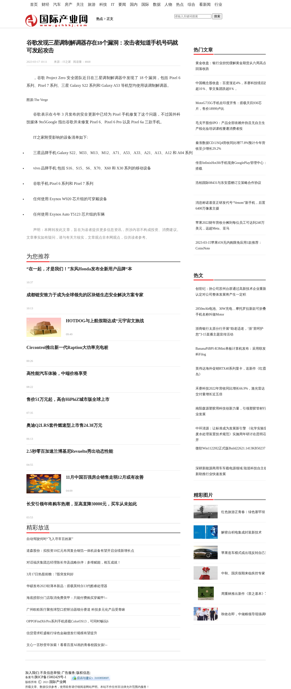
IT (112, 4)
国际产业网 (57, 682)
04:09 (69, 490)
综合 (191, 4)
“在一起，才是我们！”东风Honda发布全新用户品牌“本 (79, 269)
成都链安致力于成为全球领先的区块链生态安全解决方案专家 (84, 294)
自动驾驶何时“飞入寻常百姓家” (49, 539)
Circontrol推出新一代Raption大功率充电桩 (67, 347)
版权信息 (83, 673)
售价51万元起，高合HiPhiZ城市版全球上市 (67, 399)
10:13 (29, 308)
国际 (145, 4)
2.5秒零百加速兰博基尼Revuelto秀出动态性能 (69, 451)
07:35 (29, 413)
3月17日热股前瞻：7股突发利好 (50, 574)
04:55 (29, 464)
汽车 (57, 4)
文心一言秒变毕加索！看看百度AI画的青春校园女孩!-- (67, 645)
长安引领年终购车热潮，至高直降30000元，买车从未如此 (81, 504)
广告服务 (68, 673)
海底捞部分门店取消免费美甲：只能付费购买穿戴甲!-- (66, 598)
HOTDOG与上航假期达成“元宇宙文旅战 (105, 320)
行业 (218, 4)
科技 (103, 4)
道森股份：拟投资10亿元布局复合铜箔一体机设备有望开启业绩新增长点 (80, 550)
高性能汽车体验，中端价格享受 (56, 373)
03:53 (29, 517)
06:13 (29, 439)
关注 (80, 4)
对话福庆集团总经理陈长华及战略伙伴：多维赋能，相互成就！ (73, 562)
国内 (134, 4)
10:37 (29, 282)
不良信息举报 (50, 673)
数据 (157, 4)
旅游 (91, 4)
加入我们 (32, 673)
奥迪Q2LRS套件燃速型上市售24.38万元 (64, 425)
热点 (180, 4)
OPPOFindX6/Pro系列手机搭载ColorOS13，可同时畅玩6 (67, 621)
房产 (68, 4)
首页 (34, 4)
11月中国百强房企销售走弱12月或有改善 (105, 477)
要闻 (122, 4)
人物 (168, 4)
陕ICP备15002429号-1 (50, 677)
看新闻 (205, 4)
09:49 (69, 334)
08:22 (29, 387)
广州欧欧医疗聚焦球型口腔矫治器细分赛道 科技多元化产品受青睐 (75, 609)
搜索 (217, 16)
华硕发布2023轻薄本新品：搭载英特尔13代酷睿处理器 (66, 586)
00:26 (29, 361)
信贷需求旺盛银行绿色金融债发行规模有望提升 (61, 633)
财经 (45, 4)
